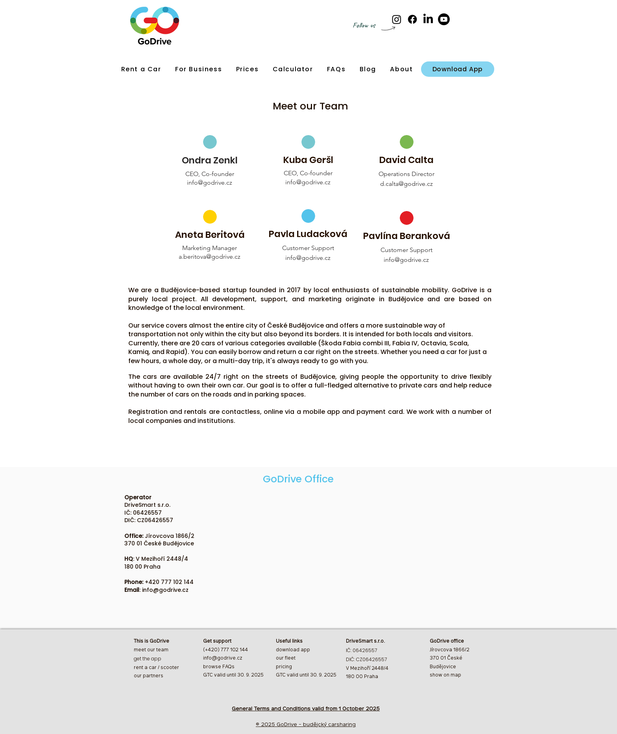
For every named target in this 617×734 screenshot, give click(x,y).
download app (293, 650)
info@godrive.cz (209, 182)
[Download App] (457, 69)
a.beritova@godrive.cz (209, 256)
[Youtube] (444, 19)
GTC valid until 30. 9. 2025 (306, 675)
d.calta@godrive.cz (406, 183)
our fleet (286, 658)
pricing (284, 667)
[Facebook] (412, 19)
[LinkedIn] (428, 19)
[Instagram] (397, 19)
